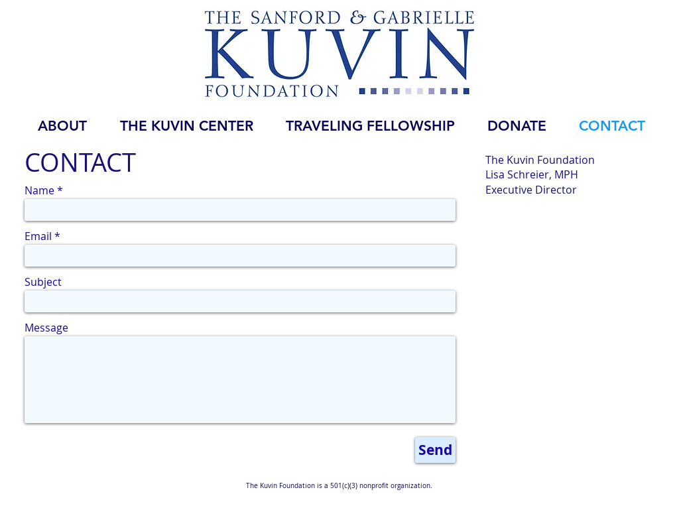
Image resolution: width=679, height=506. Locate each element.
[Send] (435, 450)
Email (38, 236)
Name (39, 190)
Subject (43, 282)
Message (46, 327)
